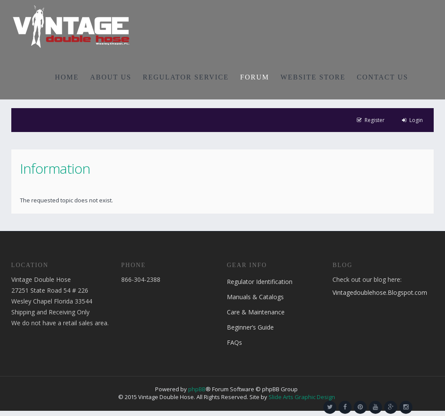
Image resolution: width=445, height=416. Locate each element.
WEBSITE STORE (312, 77)
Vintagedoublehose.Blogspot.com (379, 292)
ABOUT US (110, 77)
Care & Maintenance (256, 312)
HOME (67, 77)
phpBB (197, 389)
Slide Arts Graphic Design (302, 397)
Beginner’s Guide (250, 327)
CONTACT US (382, 77)
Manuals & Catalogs (255, 297)
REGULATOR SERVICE (186, 77)
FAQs (234, 342)
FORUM (254, 77)
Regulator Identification (259, 281)
